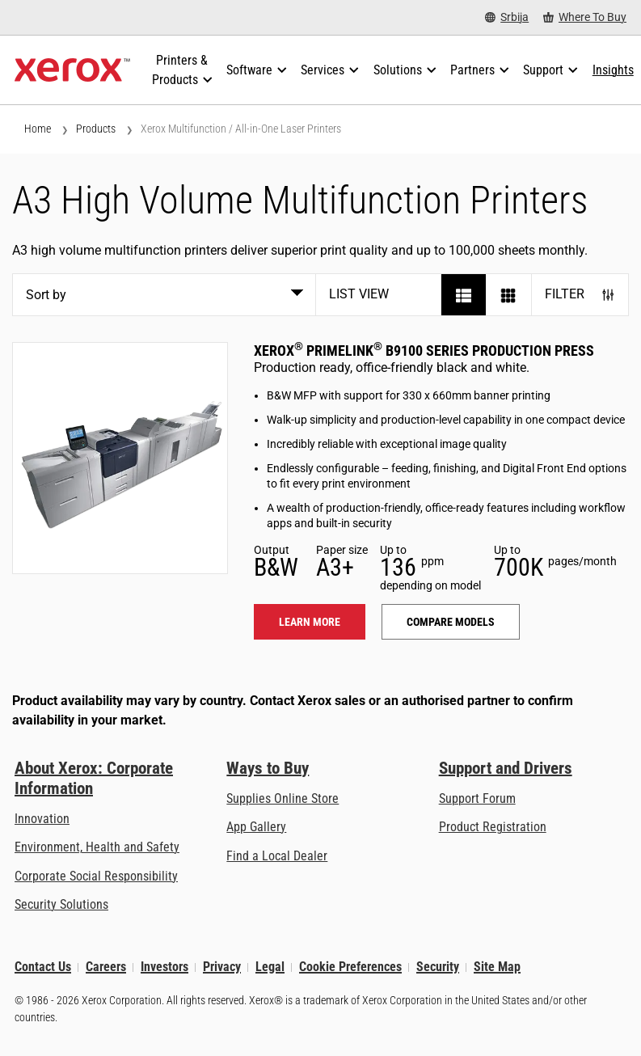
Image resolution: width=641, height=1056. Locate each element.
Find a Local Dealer (276, 856)
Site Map (497, 967)
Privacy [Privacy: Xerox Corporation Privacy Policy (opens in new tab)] (222, 967)
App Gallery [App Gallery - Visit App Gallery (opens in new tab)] (256, 826)
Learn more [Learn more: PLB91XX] (309, 621)
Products (96, 128)
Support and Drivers (505, 768)
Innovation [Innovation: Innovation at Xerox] (42, 818)
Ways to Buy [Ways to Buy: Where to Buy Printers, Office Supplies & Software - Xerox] (267, 768)
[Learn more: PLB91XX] (120, 458)
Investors (164, 967)
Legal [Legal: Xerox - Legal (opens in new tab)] (270, 967)
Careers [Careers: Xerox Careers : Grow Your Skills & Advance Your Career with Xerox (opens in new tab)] (106, 967)
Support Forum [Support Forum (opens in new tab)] (477, 798)
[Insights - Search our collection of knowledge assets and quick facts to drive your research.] (613, 70)
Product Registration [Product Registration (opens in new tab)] (492, 826)
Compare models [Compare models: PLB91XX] (451, 621)
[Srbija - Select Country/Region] (507, 17)
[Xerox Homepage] (72, 70)
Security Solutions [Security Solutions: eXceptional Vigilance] (61, 904)
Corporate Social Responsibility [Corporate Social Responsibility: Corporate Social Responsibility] (96, 876)
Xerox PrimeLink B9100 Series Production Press (424, 350)
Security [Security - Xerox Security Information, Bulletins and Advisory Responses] (437, 967)
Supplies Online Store (282, 798)
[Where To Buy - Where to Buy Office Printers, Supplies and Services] (584, 17)
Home (37, 128)
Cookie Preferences (350, 967)
